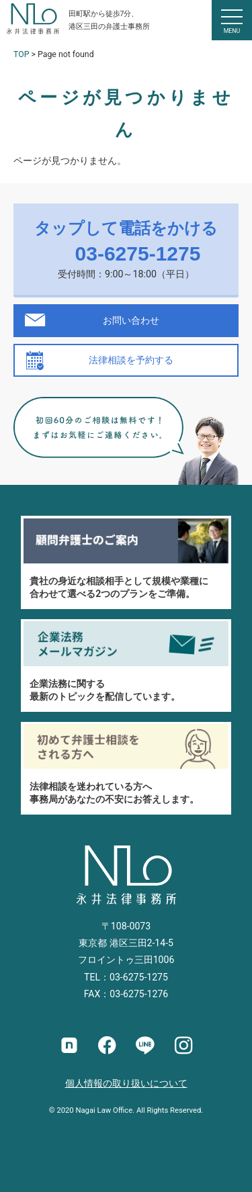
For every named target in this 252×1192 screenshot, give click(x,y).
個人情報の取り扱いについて (126, 1083)
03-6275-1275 (138, 253)
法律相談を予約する (131, 360)
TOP (21, 54)
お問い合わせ (131, 320)
